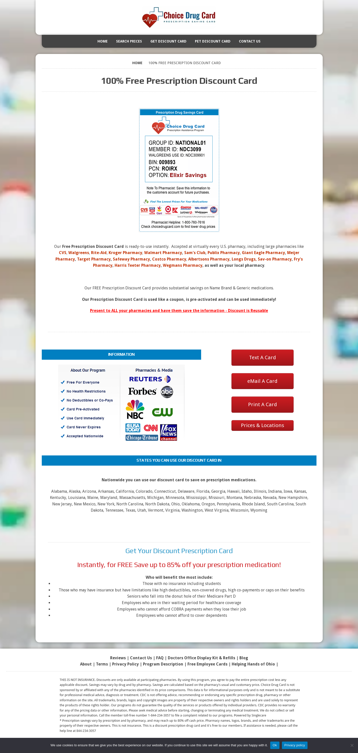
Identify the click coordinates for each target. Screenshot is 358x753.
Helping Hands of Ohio (253, 664)
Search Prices (129, 41)
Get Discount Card (168, 41)
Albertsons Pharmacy (208, 259)
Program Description (163, 664)
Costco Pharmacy (169, 259)
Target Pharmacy (94, 259)
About (86, 664)
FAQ (160, 658)
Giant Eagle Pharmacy (263, 252)
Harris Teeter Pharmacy (138, 265)
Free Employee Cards (207, 664)
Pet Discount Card (212, 41)
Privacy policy (294, 745)
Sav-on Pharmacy (275, 259)
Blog (243, 658)
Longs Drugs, (244, 259)
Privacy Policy (125, 664)
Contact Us (250, 41)
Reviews (118, 658)
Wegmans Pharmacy (182, 265)
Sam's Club (194, 252)
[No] (351, 745)
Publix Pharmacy (224, 252)
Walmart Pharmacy (163, 252)
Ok (275, 745)
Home (102, 41)
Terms (102, 664)
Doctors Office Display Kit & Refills (201, 658)
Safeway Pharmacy (131, 259)
